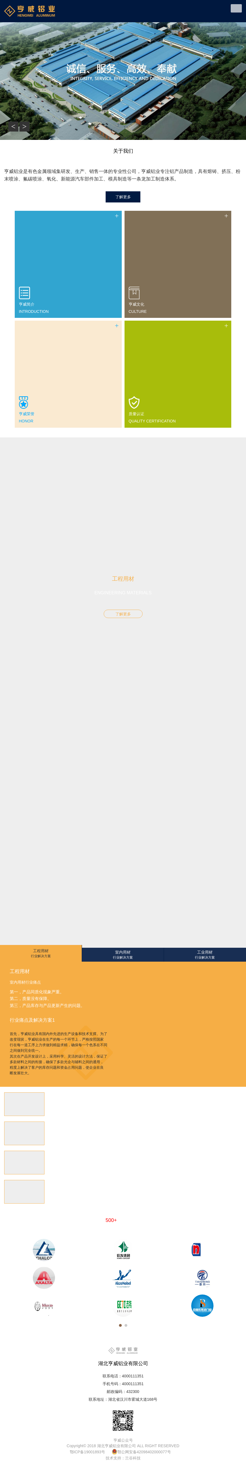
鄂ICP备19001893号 (87, 1452)
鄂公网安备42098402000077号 (144, 1452)
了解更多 (123, 614)
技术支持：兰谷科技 (123, 1458)
